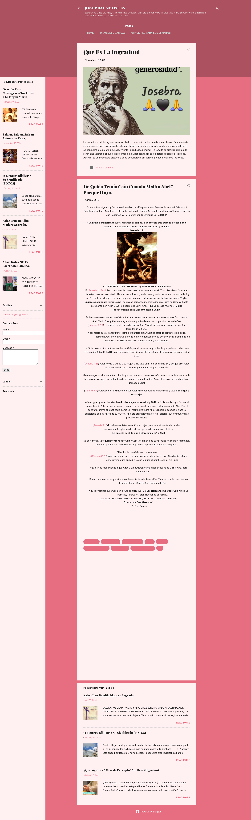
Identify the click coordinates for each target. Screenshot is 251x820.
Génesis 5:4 (91, 390)
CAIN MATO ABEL (132, 541)
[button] (188, 50)
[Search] (217, 9)
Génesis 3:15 (100, 425)
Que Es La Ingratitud (111, 52)
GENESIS (162, 541)
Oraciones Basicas (112, 32)
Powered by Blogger (148, 811)
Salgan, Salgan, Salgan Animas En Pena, (18, 136)
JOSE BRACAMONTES (105, 7)
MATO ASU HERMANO (96, 548)
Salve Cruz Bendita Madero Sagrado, (108, 695)
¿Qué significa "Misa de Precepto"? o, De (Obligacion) (121, 770)
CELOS (149, 541)
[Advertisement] (209, 91)
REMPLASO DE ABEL (143, 548)
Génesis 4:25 (91, 363)
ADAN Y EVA (91, 541)
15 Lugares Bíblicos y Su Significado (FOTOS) (114, 733)
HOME (90, 32)
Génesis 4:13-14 (97, 290)
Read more (183, 722)
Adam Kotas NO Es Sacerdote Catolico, (16, 264)
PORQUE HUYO (120, 548)
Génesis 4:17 (98, 456)
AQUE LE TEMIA (110, 541)
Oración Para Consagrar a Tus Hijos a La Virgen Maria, (18, 93)
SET (160, 548)
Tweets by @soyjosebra (15, 314)
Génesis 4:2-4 (96, 325)
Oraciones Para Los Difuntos (151, 32)
